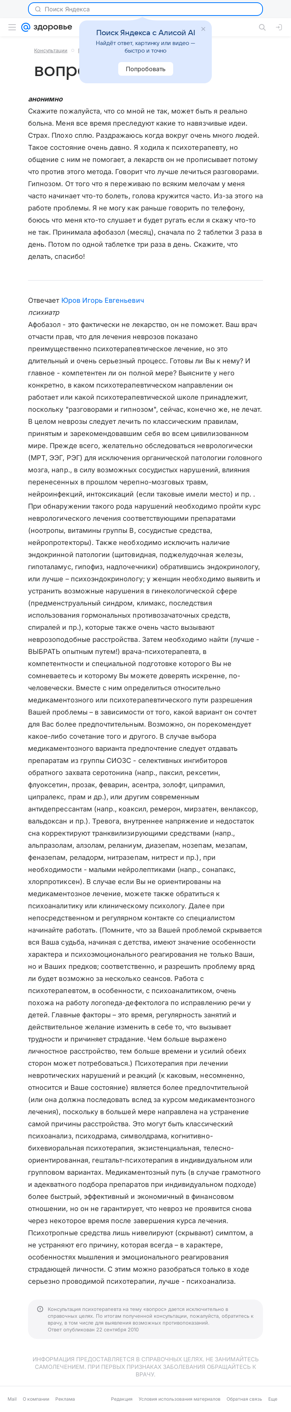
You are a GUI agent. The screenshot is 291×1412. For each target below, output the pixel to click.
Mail (12, 1399)
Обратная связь (244, 1399)
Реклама (65, 1399)
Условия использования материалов (180, 1399)
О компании (36, 1399)
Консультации (50, 50)
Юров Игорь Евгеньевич (102, 300)
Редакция (122, 1399)
